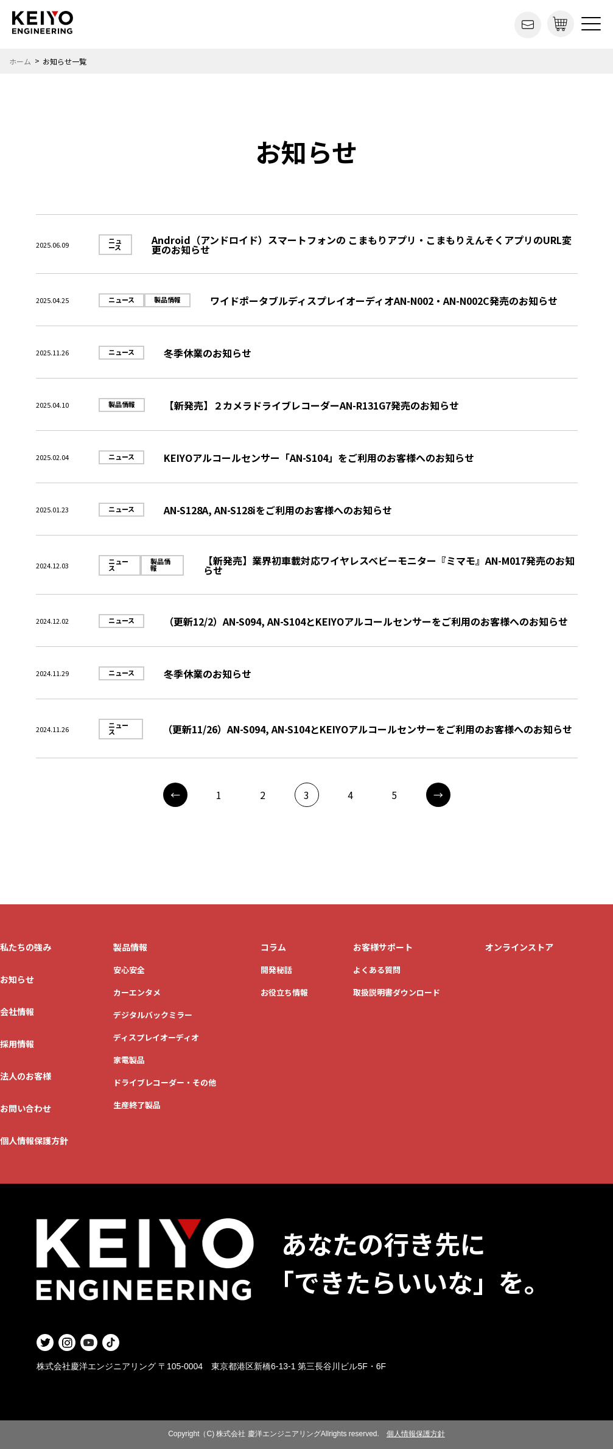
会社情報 (17, 1011)
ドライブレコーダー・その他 (164, 1082)
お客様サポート (383, 947)
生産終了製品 (137, 1105)
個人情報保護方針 (34, 1140)
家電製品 (129, 1060)
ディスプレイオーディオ (156, 1037)
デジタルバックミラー (152, 1015)
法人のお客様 (25, 1076)
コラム (273, 947)
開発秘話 (276, 970)
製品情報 (130, 947)
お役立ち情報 (284, 992)
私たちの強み (25, 947)
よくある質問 (377, 970)
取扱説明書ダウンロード (396, 992)
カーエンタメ (137, 992)
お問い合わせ (25, 1108)
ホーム (20, 61)
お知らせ (17, 979)
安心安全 (129, 970)
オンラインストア (519, 947)
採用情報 (17, 1044)
